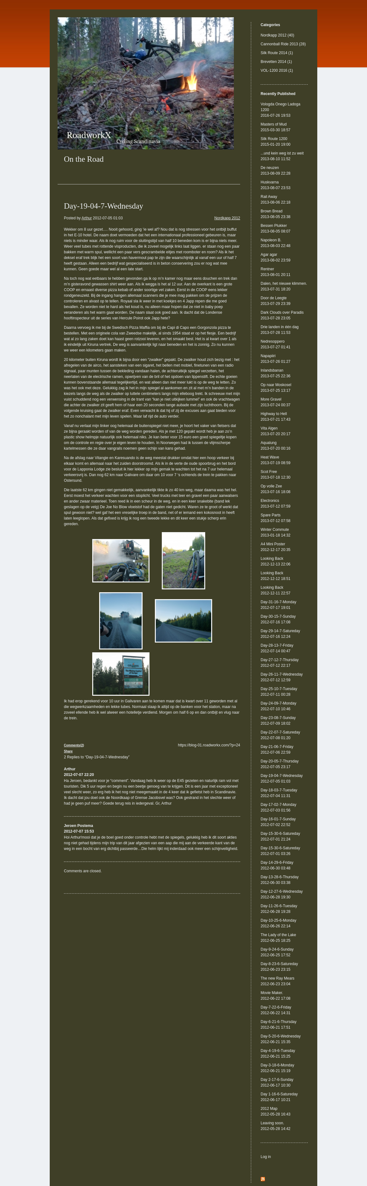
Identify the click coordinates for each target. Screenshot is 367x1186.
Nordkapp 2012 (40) (277, 35)
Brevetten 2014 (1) (276, 61)
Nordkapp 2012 (227, 218)
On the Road (84, 159)
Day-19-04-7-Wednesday (103, 206)
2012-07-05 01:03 (108, 218)
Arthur (87, 218)
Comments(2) (74, 745)
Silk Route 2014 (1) (277, 53)
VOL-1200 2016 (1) (277, 70)
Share (68, 751)
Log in (266, 1157)
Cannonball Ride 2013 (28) (283, 44)
